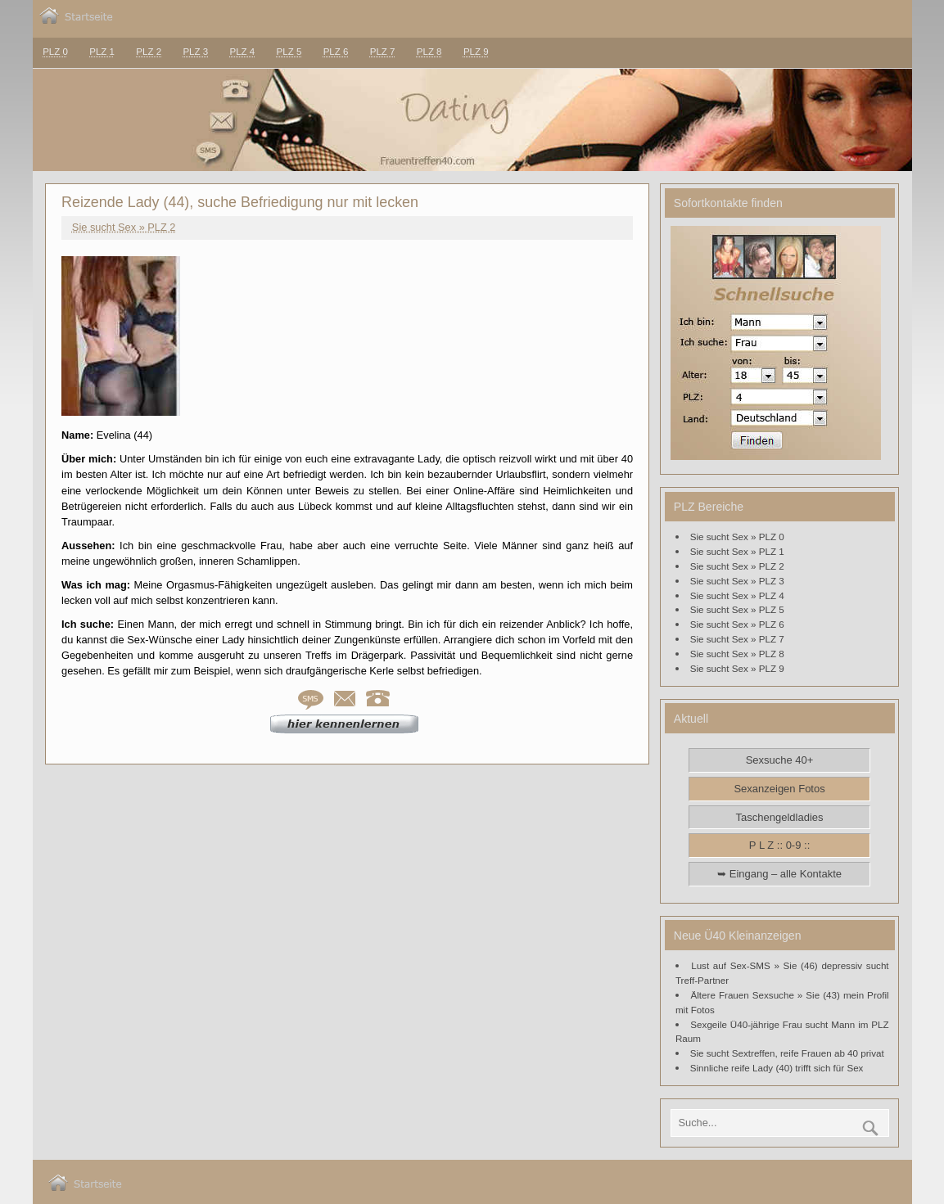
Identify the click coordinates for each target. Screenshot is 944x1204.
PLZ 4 (242, 51)
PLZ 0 (55, 51)
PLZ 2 (148, 51)
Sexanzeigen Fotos (779, 788)
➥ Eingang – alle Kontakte (779, 874)
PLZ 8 (429, 51)
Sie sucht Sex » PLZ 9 (737, 668)
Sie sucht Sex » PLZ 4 (737, 595)
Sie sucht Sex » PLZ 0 (737, 536)
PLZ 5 (289, 51)
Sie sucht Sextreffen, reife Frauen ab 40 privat (787, 1053)
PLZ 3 (195, 51)
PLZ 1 (102, 51)
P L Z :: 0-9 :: (779, 845)
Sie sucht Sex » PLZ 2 (124, 227)
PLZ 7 (382, 51)
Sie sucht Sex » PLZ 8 (737, 653)
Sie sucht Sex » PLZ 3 (737, 580)
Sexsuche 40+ (780, 760)
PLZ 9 (476, 51)
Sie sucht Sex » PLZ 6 (737, 624)
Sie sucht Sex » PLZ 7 (737, 639)
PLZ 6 (336, 51)
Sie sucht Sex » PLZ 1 (737, 551)
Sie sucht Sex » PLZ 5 (737, 609)
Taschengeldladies (780, 817)
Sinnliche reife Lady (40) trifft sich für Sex (777, 1067)
